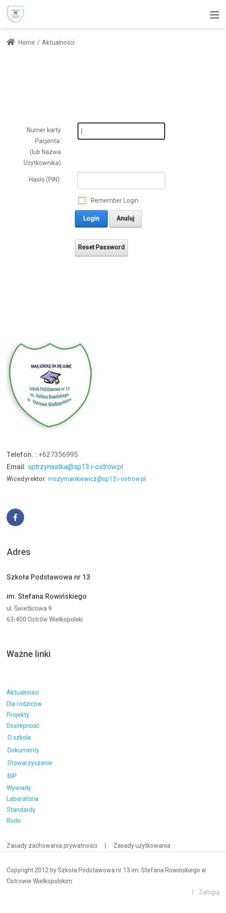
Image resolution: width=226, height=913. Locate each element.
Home (21, 42)
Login (91, 218)
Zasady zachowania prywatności (52, 845)
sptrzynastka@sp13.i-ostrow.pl (75, 467)
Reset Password (101, 247)
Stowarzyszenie (30, 762)
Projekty (18, 714)
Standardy (21, 809)
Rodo (14, 820)
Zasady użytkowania (141, 845)
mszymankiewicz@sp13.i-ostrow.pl (97, 478)
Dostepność (23, 725)
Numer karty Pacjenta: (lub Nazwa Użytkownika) (42, 146)
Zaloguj (209, 891)
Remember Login (114, 200)
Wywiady (19, 787)
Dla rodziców (24, 703)
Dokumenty (23, 750)
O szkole (19, 737)
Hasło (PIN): (45, 179)
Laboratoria (23, 798)
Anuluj (125, 218)
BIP (12, 776)
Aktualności (23, 692)
